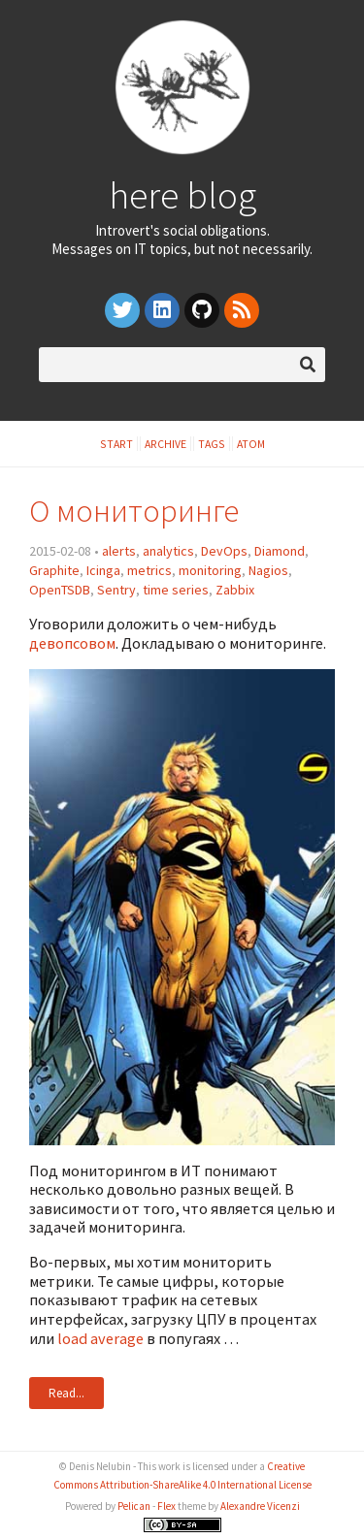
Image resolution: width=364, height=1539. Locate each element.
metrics (149, 570)
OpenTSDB (59, 589)
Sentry (116, 589)
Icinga (103, 570)
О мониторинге (134, 510)
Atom (251, 443)
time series (176, 589)
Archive (165, 443)
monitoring (210, 570)
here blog (182, 195)
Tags (211, 443)
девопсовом (72, 643)
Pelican (133, 1506)
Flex (166, 1506)
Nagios (268, 570)
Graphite (54, 570)
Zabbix (234, 589)
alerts (119, 551)
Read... (66, 1393)
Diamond (279, 551)
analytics (168, 551)
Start (116, 443)
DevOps (224, 551)
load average (100, 1338)
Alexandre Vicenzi (260, 1506)
